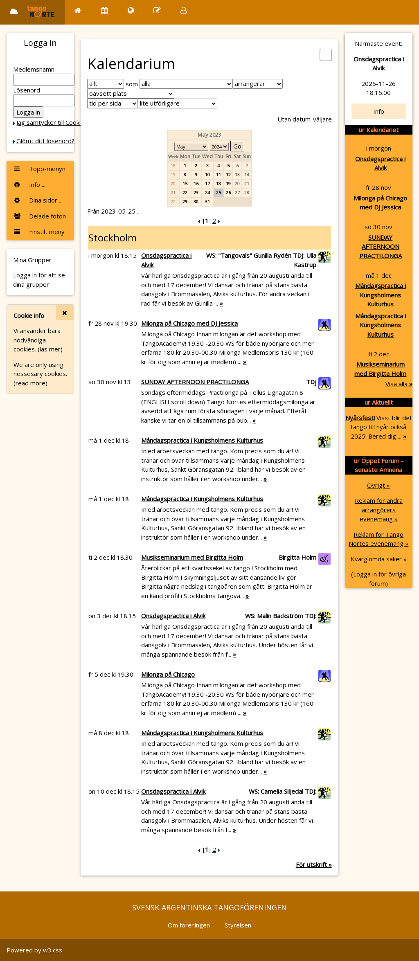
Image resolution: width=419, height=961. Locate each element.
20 (237, 183)
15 (184, 183)
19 (228, 183)
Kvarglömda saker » (379, 559)
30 (196, 201)
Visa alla (398, 384)
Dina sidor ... (38, 200)
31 (207, 201)
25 (218, 192)
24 (207, 192)
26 (228, 192)
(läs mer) (50, 349)
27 (237, 192)
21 (246, 183)
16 (196, 183)
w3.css (52, 950)
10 (207, 174)
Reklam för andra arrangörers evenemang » (379, 509)
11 (218, 174)
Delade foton (39, 216)
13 (237, 174)
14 (246, 174)
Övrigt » (378, 485)
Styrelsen (238, 925)
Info (378, 111)
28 (246, 192)
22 (184, 192)
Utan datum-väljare (304, 119)
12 (228, 174)
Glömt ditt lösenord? (45, 141)
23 (196, 192)
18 (218, 183)
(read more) (30, 383)
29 (184, 201)
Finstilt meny (39, 231)
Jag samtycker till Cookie (50, 122)
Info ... (29, 184)
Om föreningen (189, 925)
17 (207, 183)
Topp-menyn (39, 168)
